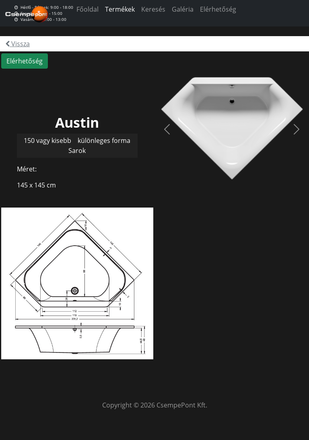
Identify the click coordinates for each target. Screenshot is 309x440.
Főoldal (87, 9)
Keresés (153, 9)
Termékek (120, 9)
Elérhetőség (218, 9)
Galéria (183, 9)
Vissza (17, 43)
